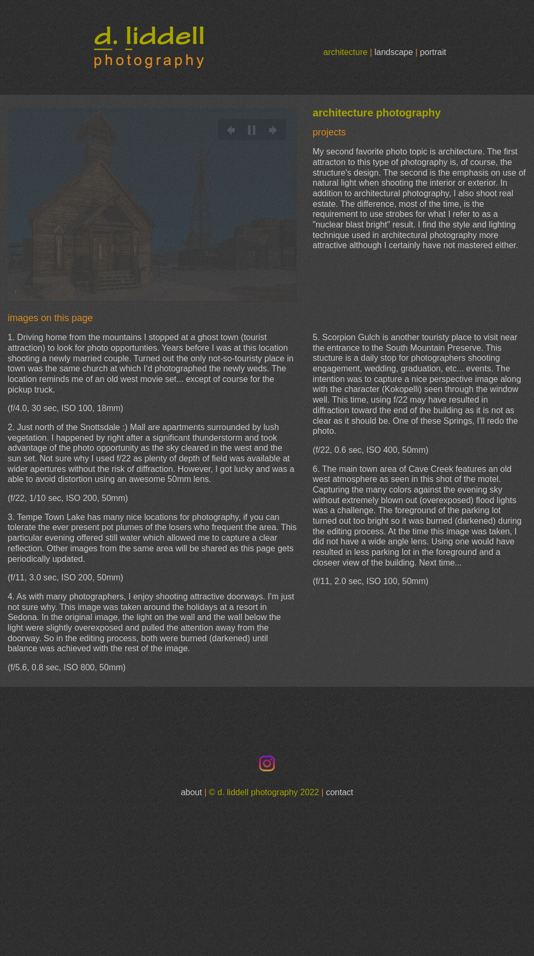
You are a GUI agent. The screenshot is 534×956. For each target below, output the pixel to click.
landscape (393, 52)
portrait (433, 52)
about (191, 792)
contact (339, 792)
